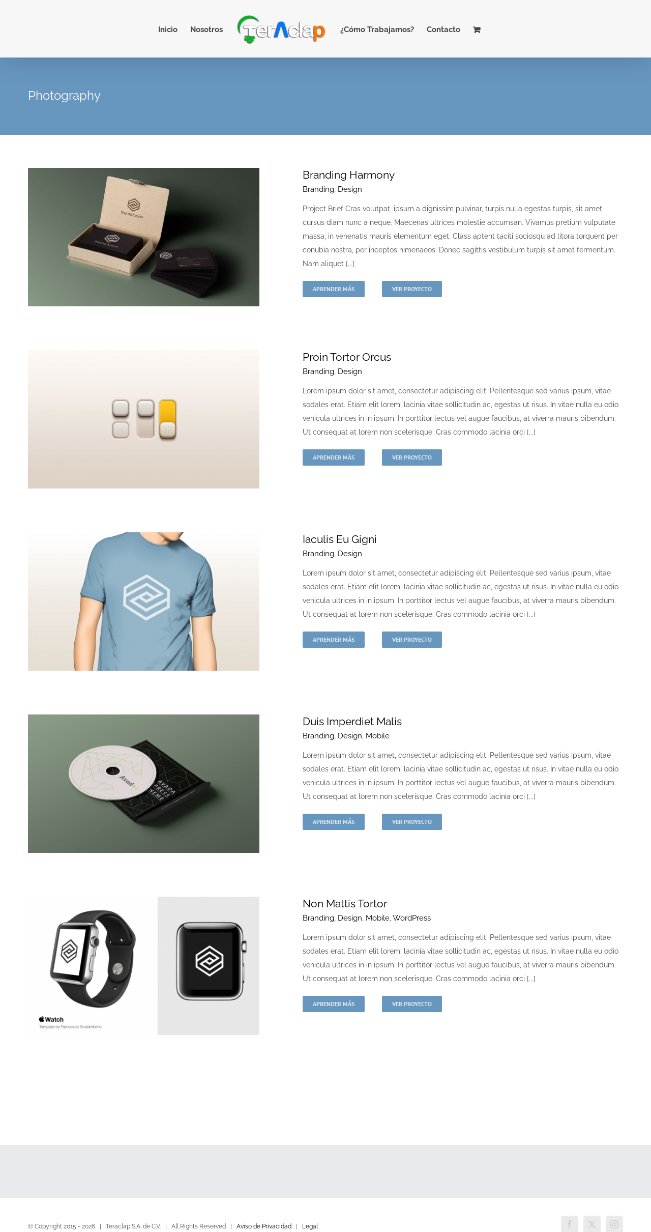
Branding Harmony (349, 174)
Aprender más (333, 289)
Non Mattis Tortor (345, 903)
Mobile (378, 735)
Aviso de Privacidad (263, 1226)
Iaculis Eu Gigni (340, 539)
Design (350, 189)
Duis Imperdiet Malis (352, 721)
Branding (318, 189)
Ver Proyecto (412, 289)
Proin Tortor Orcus (347, 357)
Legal (310, 1226)
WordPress (412, 918)
